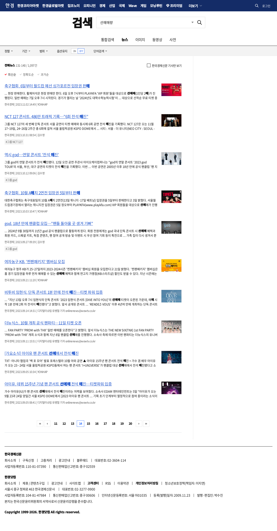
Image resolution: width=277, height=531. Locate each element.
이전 (47, 423)
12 (64, 423)
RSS (108, 483)
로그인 (266, 6)
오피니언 (89, 5)
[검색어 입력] (145, 22)
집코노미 (73, 5)
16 (97, 423)
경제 (102, 5)
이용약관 (123, 483)
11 (55, 423)
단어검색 (99, 51)
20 (130, 423)
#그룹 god (11, 180)
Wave (133, 5)
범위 (42, 51)
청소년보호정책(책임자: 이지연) (185, 483)
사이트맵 (75, 483)
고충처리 (46, 460)
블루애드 (82, 460)
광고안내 (64, 460)
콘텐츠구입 (37, 483)
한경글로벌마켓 (53, 5)
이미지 (140, 39)
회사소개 (10, 460)
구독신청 (28, 460)
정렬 (7, 51)
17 (105, 423)
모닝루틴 (156, 5)
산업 (112, 5)
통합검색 (107, 39)
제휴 (25, 483)
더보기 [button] (193, 6)
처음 (40, 423)
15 (88, 423)
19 (122, 423)
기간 (24, 51)
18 (113, 423)
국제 (122, 5)
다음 (139, 423)
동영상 (157, 39)
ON (74, 51)
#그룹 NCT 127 (14, 142)
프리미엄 (176, 5)
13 (72, 423)
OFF (81, 51)
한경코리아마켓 (28, 5)
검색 (82, 22)
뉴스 (124, 39)
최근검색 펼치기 (189, 22)
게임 (143, 5)
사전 (172, 39)
